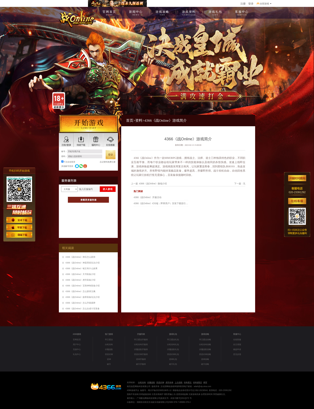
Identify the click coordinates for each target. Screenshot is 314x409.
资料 (138, 120)
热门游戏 (109, 334)
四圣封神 (109, 354)
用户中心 (77, 344)
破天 (109, 364)
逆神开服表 (141, 359)
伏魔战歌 (109, 349)
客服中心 (242, 12)
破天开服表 (141, 364)
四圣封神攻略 (205, 354)
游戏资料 (189, 12)
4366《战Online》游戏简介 (166, 120)
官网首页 (109, 12)
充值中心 (77, 349)
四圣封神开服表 (141, 354)
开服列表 (141, 334)
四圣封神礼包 (173, 354)
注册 (243, 3)
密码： (81, 156)
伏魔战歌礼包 (173, 349)
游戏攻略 (162, 12)
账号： (81, 151)
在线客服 (237, 339)
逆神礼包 (173, 359)
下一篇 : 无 (239, 183)
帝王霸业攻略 (205, 339)
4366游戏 (77, 334)
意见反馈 (237, 354)
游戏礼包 (215, 12)
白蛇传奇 (109, 344)
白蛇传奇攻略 (205, 344)
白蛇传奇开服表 (141, 344)
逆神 (109, 359)
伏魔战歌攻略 (205, 349)
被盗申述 (237, 349)
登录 (250, 3)
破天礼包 (173, 364)
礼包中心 (77, 354)
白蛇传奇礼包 (173, 344)
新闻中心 (136, 12)
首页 (129, 120)
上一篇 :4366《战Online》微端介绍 (149, 183)
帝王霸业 (109, 339)
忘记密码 (104, 162)
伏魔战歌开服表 (141, 349)
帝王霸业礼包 (173, 339)
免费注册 (111, 162)
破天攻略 (205, 364)
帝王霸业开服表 (141, 339)
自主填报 (237, 344)
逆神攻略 (205, 359)
